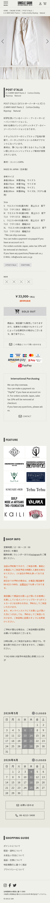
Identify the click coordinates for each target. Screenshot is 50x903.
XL (29, 281)
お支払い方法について (14, 855)
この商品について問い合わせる (25, 344)
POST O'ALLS (14, 89)
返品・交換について (13, 860)
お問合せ (24, 584)
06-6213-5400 (25, 815)
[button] (47, 41)
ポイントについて (12, 845)
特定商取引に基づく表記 (15, 864)
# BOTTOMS (25, 265)
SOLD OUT (25, 311)
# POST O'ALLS (11, 265)
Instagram (35, 554)
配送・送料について (13, 850)
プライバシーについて (14, 869)
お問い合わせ (25, 805)
